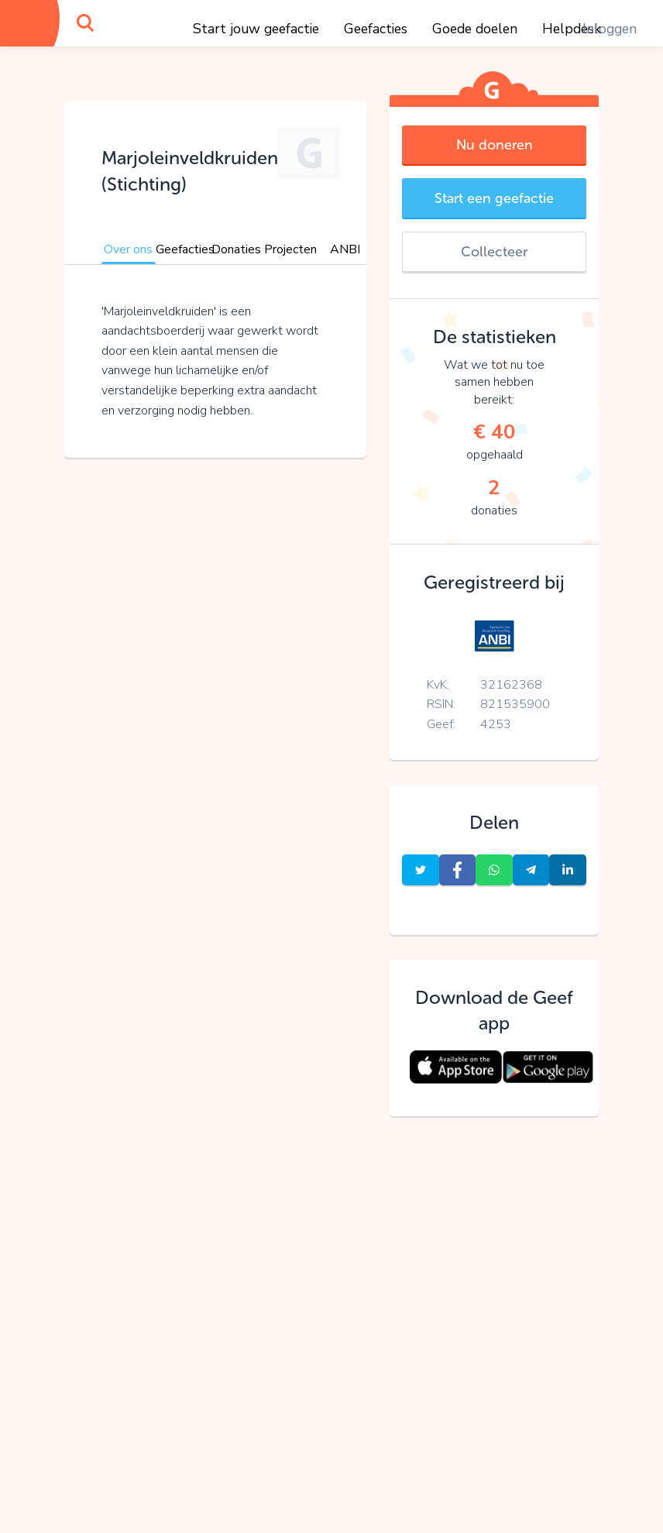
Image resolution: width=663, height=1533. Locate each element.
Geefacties (375, 28)
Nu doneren (494, 144)
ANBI (345, 249)
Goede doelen (474, 28)
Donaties (236, 249)
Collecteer (494, 251)
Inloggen (609, 28)
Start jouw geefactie (256, 28)
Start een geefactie (494, 198)
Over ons (128, 249)
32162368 (511, 684)
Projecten (290, 249)
